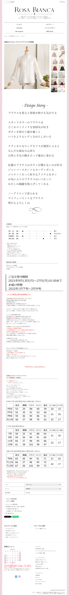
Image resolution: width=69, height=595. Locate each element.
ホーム (5, 36)
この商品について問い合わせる (14, 511)
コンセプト (19, 24)
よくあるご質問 (39, 564)
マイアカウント (39, 573)
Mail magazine (19, 31)
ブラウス (23, 36)
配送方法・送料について (41, 562)
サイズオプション (10, 528)
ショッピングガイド (49, 28)
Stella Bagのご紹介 (40, 548)
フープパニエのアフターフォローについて (45, 551)
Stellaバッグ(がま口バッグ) (12, 533)
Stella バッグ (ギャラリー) (12, 537)
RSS (36, 583)
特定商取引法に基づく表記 (41, 568)
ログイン (37, 577)
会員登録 (37, 575)
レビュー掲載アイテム (40, 528)
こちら (14, 323)
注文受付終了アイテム (14, 36)
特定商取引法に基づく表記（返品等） (15, 506)
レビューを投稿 (10, 501)
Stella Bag (19, 28)
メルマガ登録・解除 (40, 553)
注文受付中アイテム (10, 530)
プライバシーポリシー (40, 581)
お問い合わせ (49, 31)
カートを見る (38, 579)
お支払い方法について (40, 559)
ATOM (40, 583)
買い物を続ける (10, 513)
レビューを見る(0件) (11, 499)
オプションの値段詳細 (11, 504)
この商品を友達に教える (12, 508)
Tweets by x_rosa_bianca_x (35, 367)
